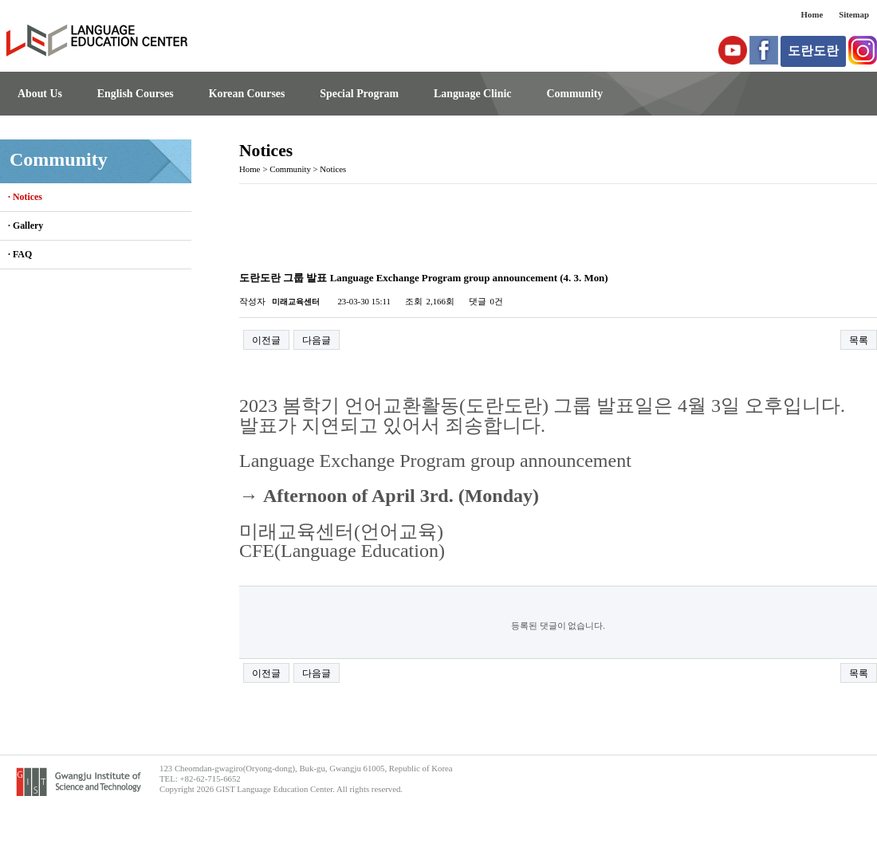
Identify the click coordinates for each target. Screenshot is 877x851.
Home (812, 14)
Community (574, 94)
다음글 (316, 340)
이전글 (266, 340)
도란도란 (813, 50)
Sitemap (854, 14)
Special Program (359, 94)
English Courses (135, 94)
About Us (40, 94)
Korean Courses (247, 94)
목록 (858, 340)
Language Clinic (472, 94)
